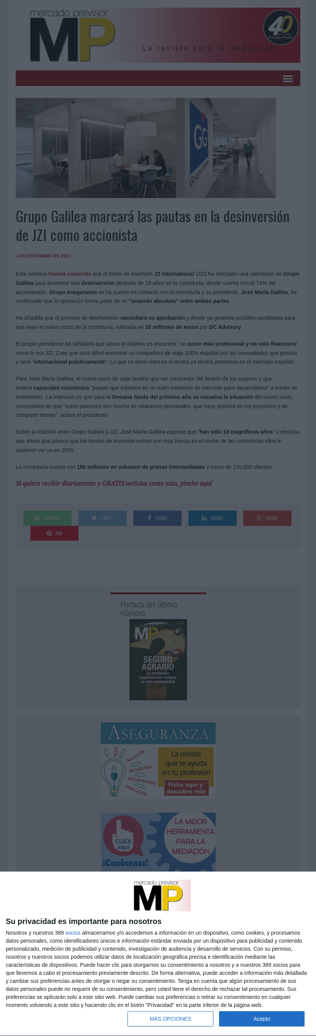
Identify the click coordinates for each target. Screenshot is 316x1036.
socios (73, 932)
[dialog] (158, 954)
